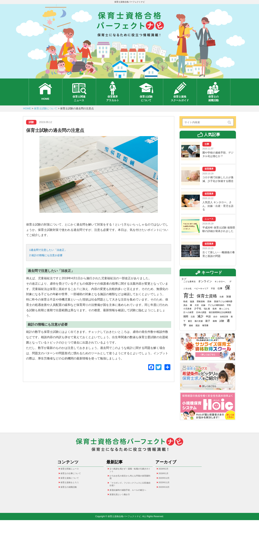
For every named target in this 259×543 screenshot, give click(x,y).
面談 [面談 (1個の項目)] (198, 333)
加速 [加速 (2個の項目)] (228, 304)
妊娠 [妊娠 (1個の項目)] (203, 313)
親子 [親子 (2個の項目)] (207, 328)
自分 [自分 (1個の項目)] (215, 324)
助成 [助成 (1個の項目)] (185, 309)
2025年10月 (166, 504)
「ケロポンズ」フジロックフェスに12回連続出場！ (129, 501)
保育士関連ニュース (79, 104)
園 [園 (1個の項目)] (191, 313)
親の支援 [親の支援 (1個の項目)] (199, 328)
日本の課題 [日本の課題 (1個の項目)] (201, 320)
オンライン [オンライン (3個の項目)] (205, 289)
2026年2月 (165, 481)
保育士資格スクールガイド (179, 104)
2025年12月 (166, 493)
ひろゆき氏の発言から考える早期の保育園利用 (129, 492)
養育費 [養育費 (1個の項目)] (205, 333)
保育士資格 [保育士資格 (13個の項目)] (207, 303)
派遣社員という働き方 (123, 516)
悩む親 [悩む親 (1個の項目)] (207, 316)
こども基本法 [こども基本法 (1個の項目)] (189, 289)
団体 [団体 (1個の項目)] (209, 309)
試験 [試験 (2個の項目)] (221, 328)
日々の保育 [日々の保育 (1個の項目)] (188, 320)
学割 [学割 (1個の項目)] (229, 313)
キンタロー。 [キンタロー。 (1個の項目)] (221, 289)
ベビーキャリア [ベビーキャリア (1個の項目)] (201, 296)
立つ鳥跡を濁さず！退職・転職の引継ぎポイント (129, 483)
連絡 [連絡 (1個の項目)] (191, 333)
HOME (45, 105)
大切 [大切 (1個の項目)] (197, 313)
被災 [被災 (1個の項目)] (190, 328)
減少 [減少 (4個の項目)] (200, 323)
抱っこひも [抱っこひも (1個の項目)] (224, 316)
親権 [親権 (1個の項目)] (215, 328)
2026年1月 (165, 487)
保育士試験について (146, 104)
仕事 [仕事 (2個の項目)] (220, 296)
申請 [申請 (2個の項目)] (208, 324)
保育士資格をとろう (73, 498)
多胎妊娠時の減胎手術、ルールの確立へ (129, 510)
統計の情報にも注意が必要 (50, 265)
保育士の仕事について (74, 487)
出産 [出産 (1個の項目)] (222, 304)
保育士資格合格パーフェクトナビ (129, 2)
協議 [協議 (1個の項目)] (192, 309)
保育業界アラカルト (112, 104)
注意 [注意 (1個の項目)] (193, 324)
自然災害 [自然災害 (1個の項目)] (224, 324)
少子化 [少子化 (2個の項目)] (197, 316)
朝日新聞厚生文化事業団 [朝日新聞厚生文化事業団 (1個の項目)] (220, 320)
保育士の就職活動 (213, 104)
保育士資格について (73, 493)
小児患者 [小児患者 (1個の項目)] (187, 316)
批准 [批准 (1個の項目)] (215, 316)
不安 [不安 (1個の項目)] (213, 296)
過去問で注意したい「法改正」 (53, 258)
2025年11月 (166, 498)
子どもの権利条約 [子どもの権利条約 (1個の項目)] (216, 313)
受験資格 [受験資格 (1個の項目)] (201, 309)
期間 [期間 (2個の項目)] (185, 324)
